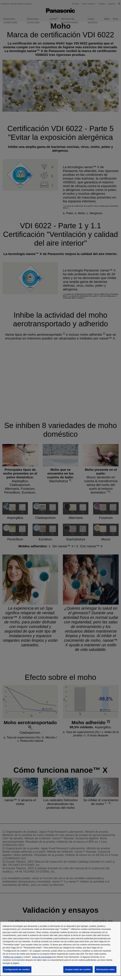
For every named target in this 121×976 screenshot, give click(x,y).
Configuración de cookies (17, 969)
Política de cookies (12, 957)
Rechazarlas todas (105, 969)
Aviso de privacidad (41, 957)
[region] (60, 948)
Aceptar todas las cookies (78, 969)
